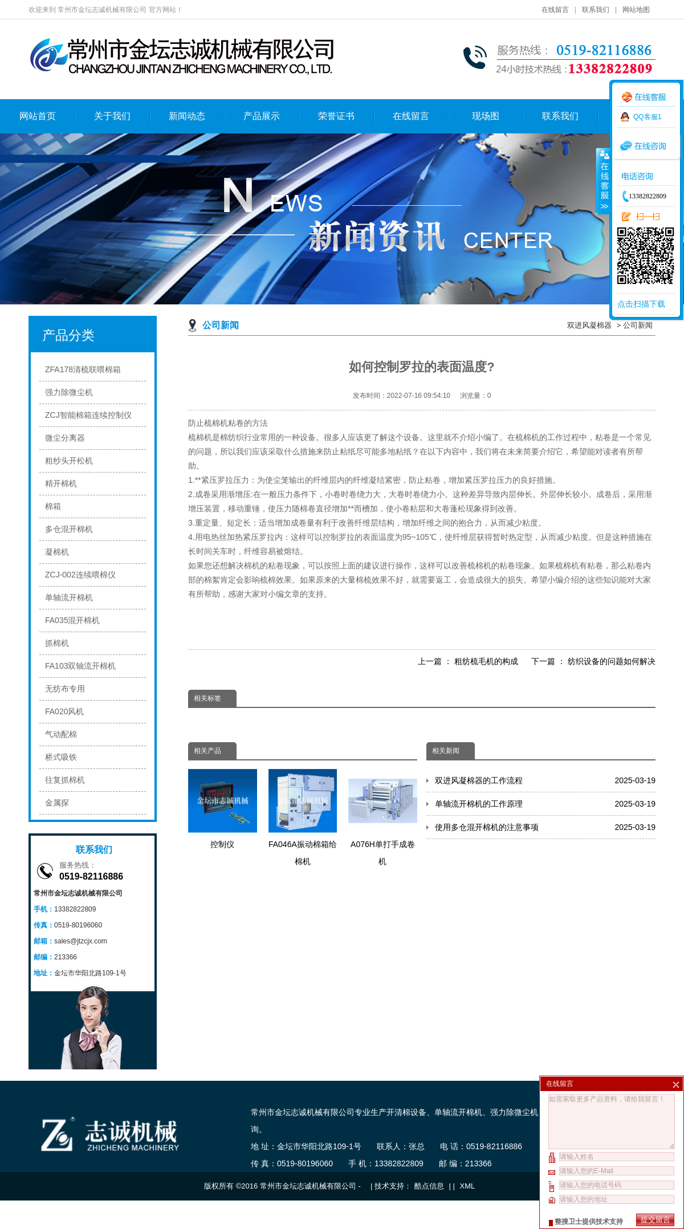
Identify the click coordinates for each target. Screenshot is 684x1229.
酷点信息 (429, 1186)
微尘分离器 (65, 437)
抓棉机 (57, 643)
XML (467, 1186)
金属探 (57, 802)
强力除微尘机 (69, 392)
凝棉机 (57, 551)
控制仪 (222, 809)
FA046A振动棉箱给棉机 (302, 817)
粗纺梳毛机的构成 (486, 661)
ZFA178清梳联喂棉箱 (83, 369)
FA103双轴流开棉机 (80, 665)
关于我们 (112, 116)
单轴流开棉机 (69, 597)
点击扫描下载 (641, 303)
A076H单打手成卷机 (382, 817)
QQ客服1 (647, 117)
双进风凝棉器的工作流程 (545, 780)
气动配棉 (61, 734)
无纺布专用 (65, 688)
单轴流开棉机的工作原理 (545, 803)
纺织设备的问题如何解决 (612, 661)
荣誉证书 (336, 116)
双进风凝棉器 (589, 325)
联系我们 (595, 10)
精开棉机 (61, 483)
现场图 (485, 116)
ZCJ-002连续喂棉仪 (80, 574)
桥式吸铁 (61, 757)
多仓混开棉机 (69, 529)
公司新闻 (638, 325)
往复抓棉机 (65, 779)
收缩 (602, 180)
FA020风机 (64, 711)
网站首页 (37, 116)
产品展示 (261, 116)
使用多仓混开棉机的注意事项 (545, 827)
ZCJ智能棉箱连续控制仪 (88, 415)
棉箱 (53, 506)
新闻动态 (187, 116)
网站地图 (636, 10)
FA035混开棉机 (72, 620)
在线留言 (555, 10)
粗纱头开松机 (69, 460)
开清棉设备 (406, 1112)
